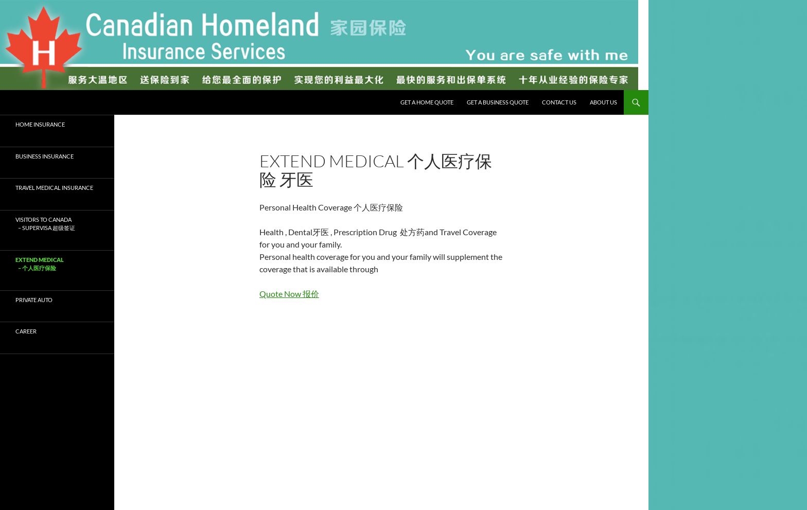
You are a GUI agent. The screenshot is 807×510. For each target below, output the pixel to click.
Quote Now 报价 (289, 293)
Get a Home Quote (426, 102)
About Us (603, 102)
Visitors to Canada (57, 224)
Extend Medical (57, 264)
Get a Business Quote (498, 102)
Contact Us (559, 102)
